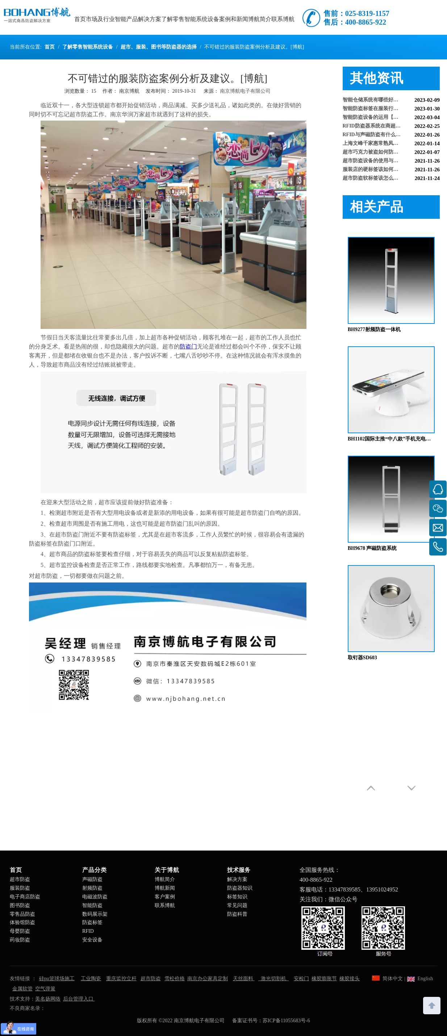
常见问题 (237, 905)
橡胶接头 (349, 978)
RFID (88, 931)
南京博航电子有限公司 (245, 91)
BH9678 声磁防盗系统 (372, 548)
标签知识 (237, 896)
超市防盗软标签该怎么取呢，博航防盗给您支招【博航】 (391, 180)
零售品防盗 (22, 914)
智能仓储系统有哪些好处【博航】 (381, 101)
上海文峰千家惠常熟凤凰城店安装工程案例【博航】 (391, 145)
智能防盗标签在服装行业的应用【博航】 (388, 110)
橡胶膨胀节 (324, 978)
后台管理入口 (79, 999)
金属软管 (22, 988)
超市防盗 (20, 879)
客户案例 (165, 896)
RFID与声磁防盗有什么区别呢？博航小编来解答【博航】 (391, 136)
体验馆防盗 (22, 922)
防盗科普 (237, 914)
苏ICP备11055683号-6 (286, 1020)
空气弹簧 (45, 988)
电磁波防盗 (95, 896)
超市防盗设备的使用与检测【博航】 (383, 162)
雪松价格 (174, 978)
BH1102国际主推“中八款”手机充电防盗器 (391, 439)
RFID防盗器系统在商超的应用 (377, 127)
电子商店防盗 (25, 896)
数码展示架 (95, 914)
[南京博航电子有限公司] (354, 931)
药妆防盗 (20, 940)
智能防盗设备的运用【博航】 (376, 119)
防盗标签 (92, 922)
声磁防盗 (92, 879)
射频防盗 (92, 888)
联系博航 (165, 905)
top (432, 1005)
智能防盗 (92, 905)
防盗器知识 (239, 888)
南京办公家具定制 (207, 978)
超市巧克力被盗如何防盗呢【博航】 (383, 153)
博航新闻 (165, 888)
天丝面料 (244, 978)
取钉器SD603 (362, 657)
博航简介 (165, 879)
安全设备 (92, 940)
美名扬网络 (47, 999)
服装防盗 (20, 888)
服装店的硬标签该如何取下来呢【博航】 (388, 171)
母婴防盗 (20, 931)
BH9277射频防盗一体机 (374, 329)
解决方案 (237, 879)
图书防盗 (20, 905)
